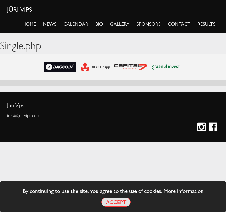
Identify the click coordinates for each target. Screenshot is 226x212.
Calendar (76, 23)
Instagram (202, 127)
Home (29, 23)
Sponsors (149, 23)
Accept (116, 202)
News (49, 23)
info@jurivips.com (23, 115)
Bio (99, 23)
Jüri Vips (19, 9)
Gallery (119, 23)
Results (206, 23)
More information (184, 190)
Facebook (214, 127)
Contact (179, 23)
